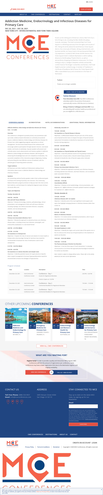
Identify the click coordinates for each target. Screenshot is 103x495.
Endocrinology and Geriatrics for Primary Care (90, 328)
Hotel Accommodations (55, 122)
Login (89, 2)
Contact (67, 14)
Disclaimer (56, 446)
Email (71, 402)
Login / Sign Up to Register (75, 92)
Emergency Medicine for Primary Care (41, 328)
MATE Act (78, 14)
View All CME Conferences (51, 346)
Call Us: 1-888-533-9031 (64, 372)
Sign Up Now (86, 9)
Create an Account (81, 442)
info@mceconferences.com (21, 397)
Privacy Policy (29, 446)
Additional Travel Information (82, 122)
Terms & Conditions (43, 446)
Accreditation (34, 122)
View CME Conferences (38, 372)
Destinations (54, 14)
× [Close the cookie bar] (101, 489)
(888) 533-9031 (17, 9)
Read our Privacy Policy (43, 491)
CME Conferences (38, 14)
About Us (23, 14)
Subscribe (83, 424)
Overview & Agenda (16, 122)
